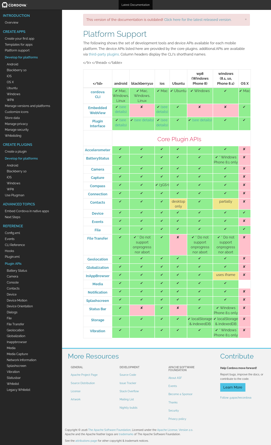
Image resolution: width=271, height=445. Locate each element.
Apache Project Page (84, 374)
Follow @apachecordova (235, 397)
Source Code (128, 374)
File (98, 230)
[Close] (246, 19)
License (75, 391)
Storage (97, 320)
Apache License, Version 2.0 (174, 429)
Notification (97, 292)
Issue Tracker (128, 383)
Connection (97, 194)
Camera (97, 169)
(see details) (144, 120)
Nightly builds (128, 407)
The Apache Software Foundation (109, 429)
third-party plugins (104, 54)
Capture (97, 178)
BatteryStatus (97, 158)
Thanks (173, 402)
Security (173, 410)
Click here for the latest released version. (197, 20)
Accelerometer (97, 150)
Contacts (97, 202)
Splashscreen (97, 301)
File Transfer (97, 238)
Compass (97, 186)
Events (97, 222)
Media (97, 284)
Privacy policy (177, 418)
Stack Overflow (129, 391)
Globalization (97, 268)
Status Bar (97, 309)
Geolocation (97, 259)
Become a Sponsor (180, 394)
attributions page (86, 440)
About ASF (175, 377)
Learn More (232, 387)
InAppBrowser (98, 276)
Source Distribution (83, 383)
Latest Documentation (136, 4)
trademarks (126, 434)
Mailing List (127, 399)
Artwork (75, 399)
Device (98, 213)
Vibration (97, 331)
